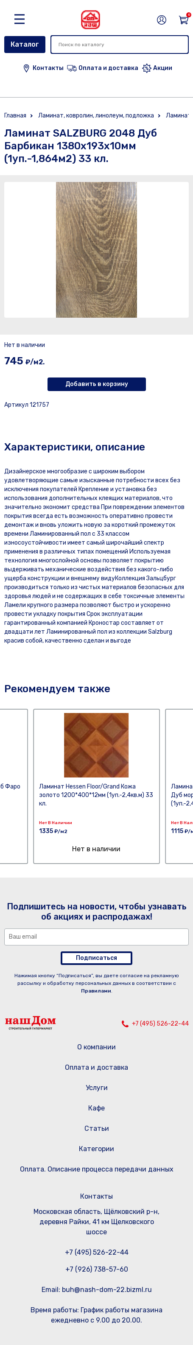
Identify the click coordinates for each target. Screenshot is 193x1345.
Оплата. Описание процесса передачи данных (96, 1169)
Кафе (96, 1108)
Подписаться (96, 958)
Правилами (96, 991)
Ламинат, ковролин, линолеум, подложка (96, 115)
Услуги (97, 1088)
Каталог (25, 44)
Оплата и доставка (96, 1067)
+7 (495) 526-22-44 (160, 1023)
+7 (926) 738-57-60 (96, 1269)
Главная (15, 115)
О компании (96, 1047)
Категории (96, 1149)
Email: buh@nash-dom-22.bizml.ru (97, 1290)
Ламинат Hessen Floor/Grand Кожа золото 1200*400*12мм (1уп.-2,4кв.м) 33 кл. (96, 795)
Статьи (96, 1128)
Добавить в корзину (96, 384)
